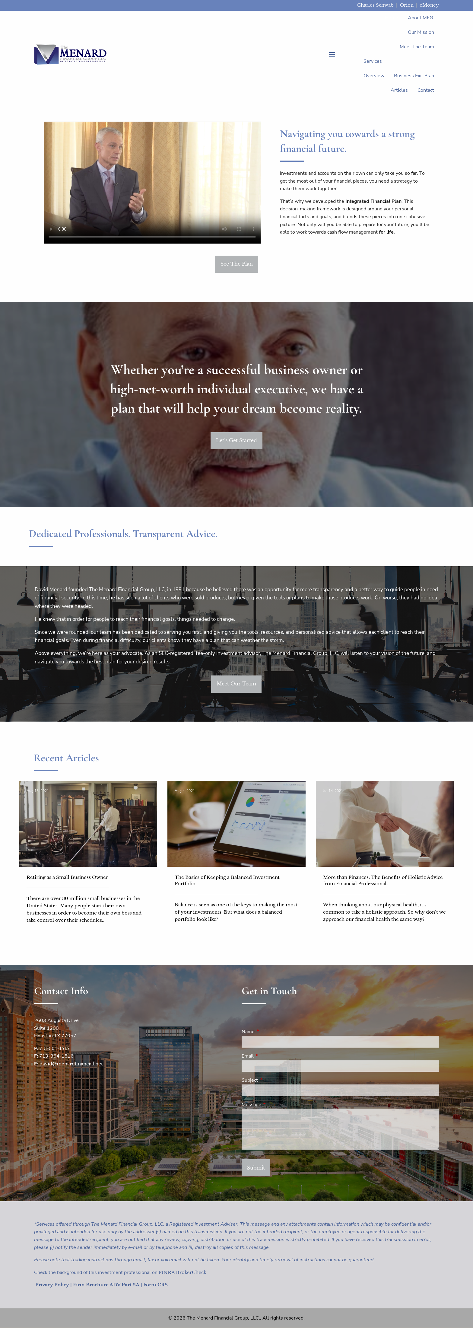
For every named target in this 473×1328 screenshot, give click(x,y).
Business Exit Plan (414, 75)
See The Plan (237, 264)
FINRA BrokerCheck (182, 1272)
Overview (373, 75)
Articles (399, 90)
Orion (407, 5)
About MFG (420, 17)
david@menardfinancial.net (71, 1064)
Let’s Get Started (236, 440)
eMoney (429, 5)
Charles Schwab (375, 5)
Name (272, 1031)
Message (275, 1104)
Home (391, 17)
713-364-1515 (54, 1048)
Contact (425, 90)
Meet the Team (417, 46)
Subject (273, 1080)
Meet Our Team (236, 684)
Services (372, 61)
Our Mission (421, 32)
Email (271, 1056)
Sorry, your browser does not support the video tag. (152, 183)
